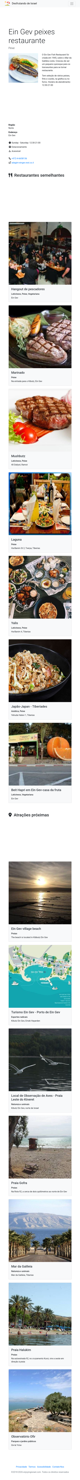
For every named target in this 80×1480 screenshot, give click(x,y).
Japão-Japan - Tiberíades (29, 706)
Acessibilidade (44, 1467)
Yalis (14, 623)
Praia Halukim (21, 1350)
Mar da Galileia (21, 1266)
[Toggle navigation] (72, 3)
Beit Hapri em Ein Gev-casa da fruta (36, 790)
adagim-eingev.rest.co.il (23, 162)
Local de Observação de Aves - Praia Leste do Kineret (37, 1097)
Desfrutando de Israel (24, 3)
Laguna (16, 539)
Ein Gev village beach (26, 929)
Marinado (18, 372)
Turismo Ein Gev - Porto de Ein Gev (35, 1012)
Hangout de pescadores (28, 289)
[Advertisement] (40, 18)
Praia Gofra (19, 1183)
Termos (32, 1467)
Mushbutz (18, 456)
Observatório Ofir (23, 1436)
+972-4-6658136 (19, 158)
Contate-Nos (58, 1467)
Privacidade (21, 1467)
